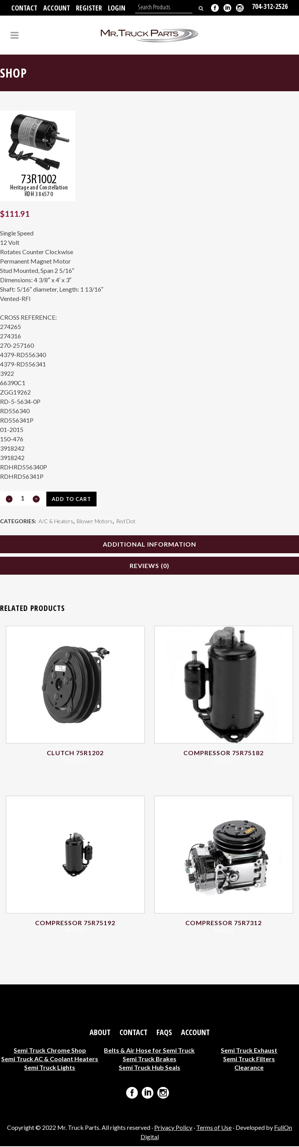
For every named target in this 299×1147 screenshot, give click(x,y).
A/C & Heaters (56, 521)
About (100, 1033)
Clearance (249, 1068)
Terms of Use (214, 1128)
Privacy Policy (173, 1128)
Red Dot (125, 521)
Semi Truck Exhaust (249, 1051)
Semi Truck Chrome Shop (50, 1051)
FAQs (164, 1033)
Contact (24, 7)
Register (89, 7)
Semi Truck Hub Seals (149, 1068)
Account (56, 7)
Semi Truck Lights (49, 1068)
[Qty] (23, 498)
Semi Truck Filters (249, 1059)
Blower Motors (95, 521)
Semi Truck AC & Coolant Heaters (49, 1059)
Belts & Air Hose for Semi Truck (149, 1051)
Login (116, 7)
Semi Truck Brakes (149, 1059)
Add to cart (71, 499)
